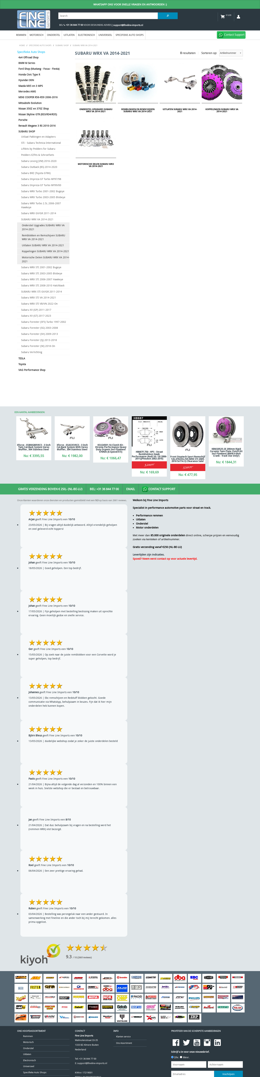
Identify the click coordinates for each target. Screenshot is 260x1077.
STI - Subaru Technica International (41, 142)
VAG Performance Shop (31, 370)
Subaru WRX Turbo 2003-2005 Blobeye (43, 197)
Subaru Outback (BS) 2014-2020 (39, 167)
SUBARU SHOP (26, 131)
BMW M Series (26, 63)
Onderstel (53, 35)
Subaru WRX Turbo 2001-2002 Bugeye (42, 191)
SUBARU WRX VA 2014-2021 (37, 219)
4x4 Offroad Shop (28, 57)
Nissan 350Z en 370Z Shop (33, 108)
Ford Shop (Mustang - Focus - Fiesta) (38, 68)
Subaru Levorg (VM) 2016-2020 (39, 161)
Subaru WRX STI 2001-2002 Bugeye (41, 267)
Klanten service (123, 1036)
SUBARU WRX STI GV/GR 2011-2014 (41, 291)
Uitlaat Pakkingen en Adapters (38, 136)
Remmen (21, 35)
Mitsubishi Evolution (30, 103)
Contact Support (158, 489)
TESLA (21, 358)
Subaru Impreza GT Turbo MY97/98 (41, 179)
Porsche (22, 120)
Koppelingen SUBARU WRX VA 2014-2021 (45, 251)
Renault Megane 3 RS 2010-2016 (37, 125)
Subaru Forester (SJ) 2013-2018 (39, 340)
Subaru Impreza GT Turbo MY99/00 (41, 185)
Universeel (105, 35)
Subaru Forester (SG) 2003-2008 (39, 327)
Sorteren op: (222, 53)
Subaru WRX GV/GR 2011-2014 (38, 213)
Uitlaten (69, 35)
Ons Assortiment (124, 1043)
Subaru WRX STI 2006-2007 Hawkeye (42, 279)
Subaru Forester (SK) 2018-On (38, 346)
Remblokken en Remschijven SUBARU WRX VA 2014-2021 (43, 237)
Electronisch (86, 35)
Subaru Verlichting (31, 352)
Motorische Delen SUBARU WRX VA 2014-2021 (46, 259)
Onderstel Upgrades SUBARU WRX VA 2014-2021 (43, 227)
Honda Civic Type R (29, 74)
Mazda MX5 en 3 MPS (30, 86)
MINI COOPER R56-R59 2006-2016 (38, 97)
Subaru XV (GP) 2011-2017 (36, 309)
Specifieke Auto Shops (130, 35)
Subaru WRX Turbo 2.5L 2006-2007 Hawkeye (41, 205)
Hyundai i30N (26, 80)
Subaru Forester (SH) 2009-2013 (39, 334)
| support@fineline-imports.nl (127, 25)
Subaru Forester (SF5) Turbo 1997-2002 (43, 322)
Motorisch (37, 35)
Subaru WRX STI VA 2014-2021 (38, 297)
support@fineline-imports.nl (92, 1063)
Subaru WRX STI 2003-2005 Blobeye (41, 273)
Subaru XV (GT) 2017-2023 (36, 315)
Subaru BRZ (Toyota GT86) (36, 173)
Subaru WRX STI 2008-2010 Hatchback (42, 285)
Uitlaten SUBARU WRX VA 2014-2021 (43, 245)
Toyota (22, 364)
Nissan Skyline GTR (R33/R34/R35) (37, 114)
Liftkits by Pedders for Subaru (38, 148)
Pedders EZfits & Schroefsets (37, 155)
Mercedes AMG (27, 91)
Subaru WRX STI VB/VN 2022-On (39, 303)
